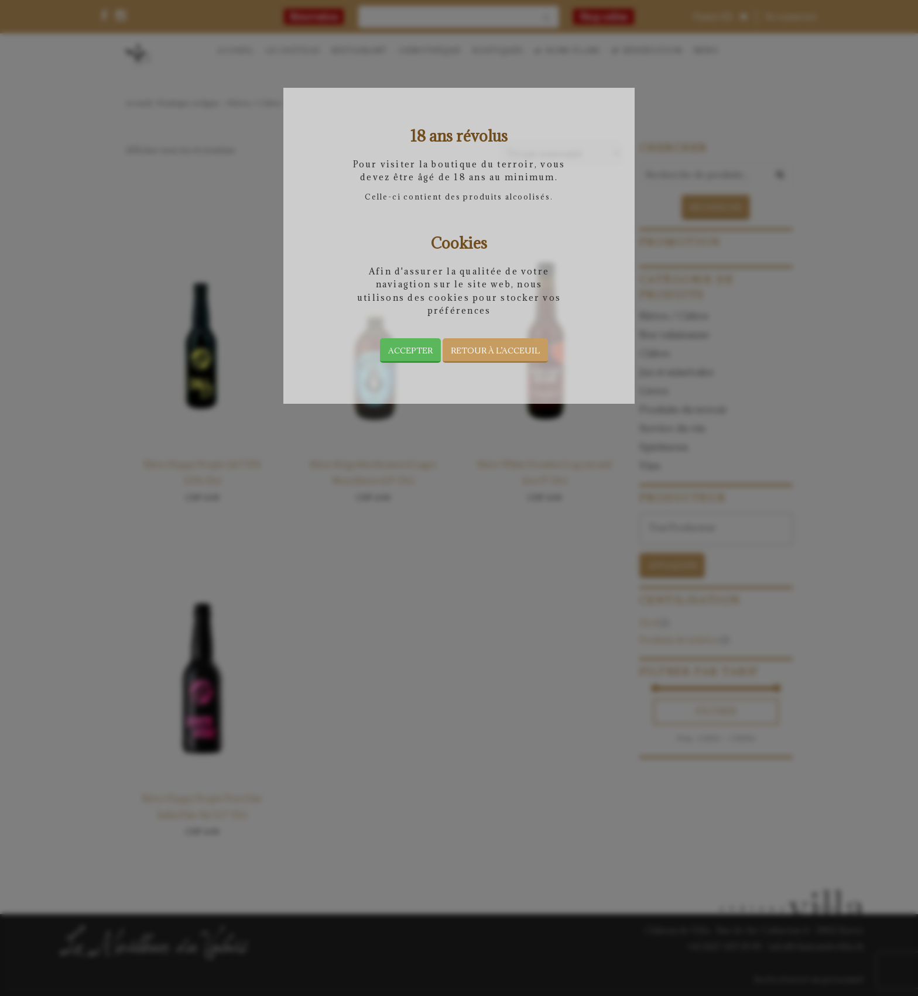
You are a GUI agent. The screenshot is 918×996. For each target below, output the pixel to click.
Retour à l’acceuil (495, 350)
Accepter (410, 350)
